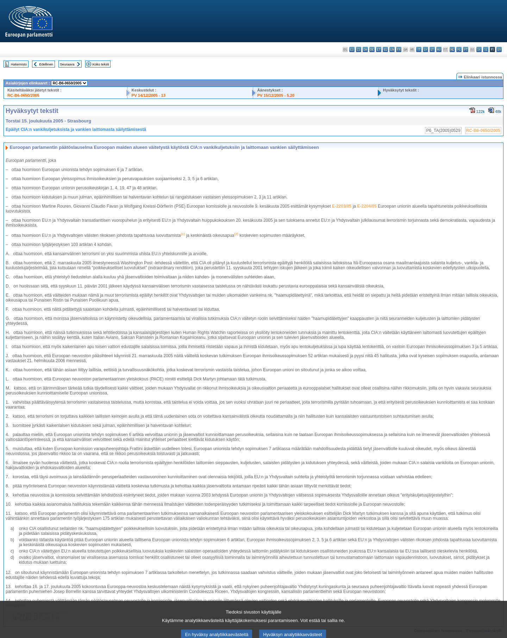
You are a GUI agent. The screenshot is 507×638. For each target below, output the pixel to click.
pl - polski (459, 49)
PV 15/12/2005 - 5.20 (276, 95)
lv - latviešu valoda (425, 49)
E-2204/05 (366, 206)
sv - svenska (499, 49)
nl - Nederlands (452, 49)
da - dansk (365, 49)
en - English (392, 49)
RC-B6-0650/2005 (23, 95)
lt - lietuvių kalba (432, 49)
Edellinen (46, 64)
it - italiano (418, 49)
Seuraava (67, 64)
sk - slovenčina (479, 49)
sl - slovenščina (485, 49)
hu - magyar (439, 49)
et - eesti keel (378, 49)
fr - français (398, 49)
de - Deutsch (372, 49)
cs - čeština (358, 49)
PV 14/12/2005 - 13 (148, 95)
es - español (352, 49)
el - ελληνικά (385, 49)
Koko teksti (101, 64)
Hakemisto (19, 64)
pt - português (465, 49)
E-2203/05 (341, 206)
